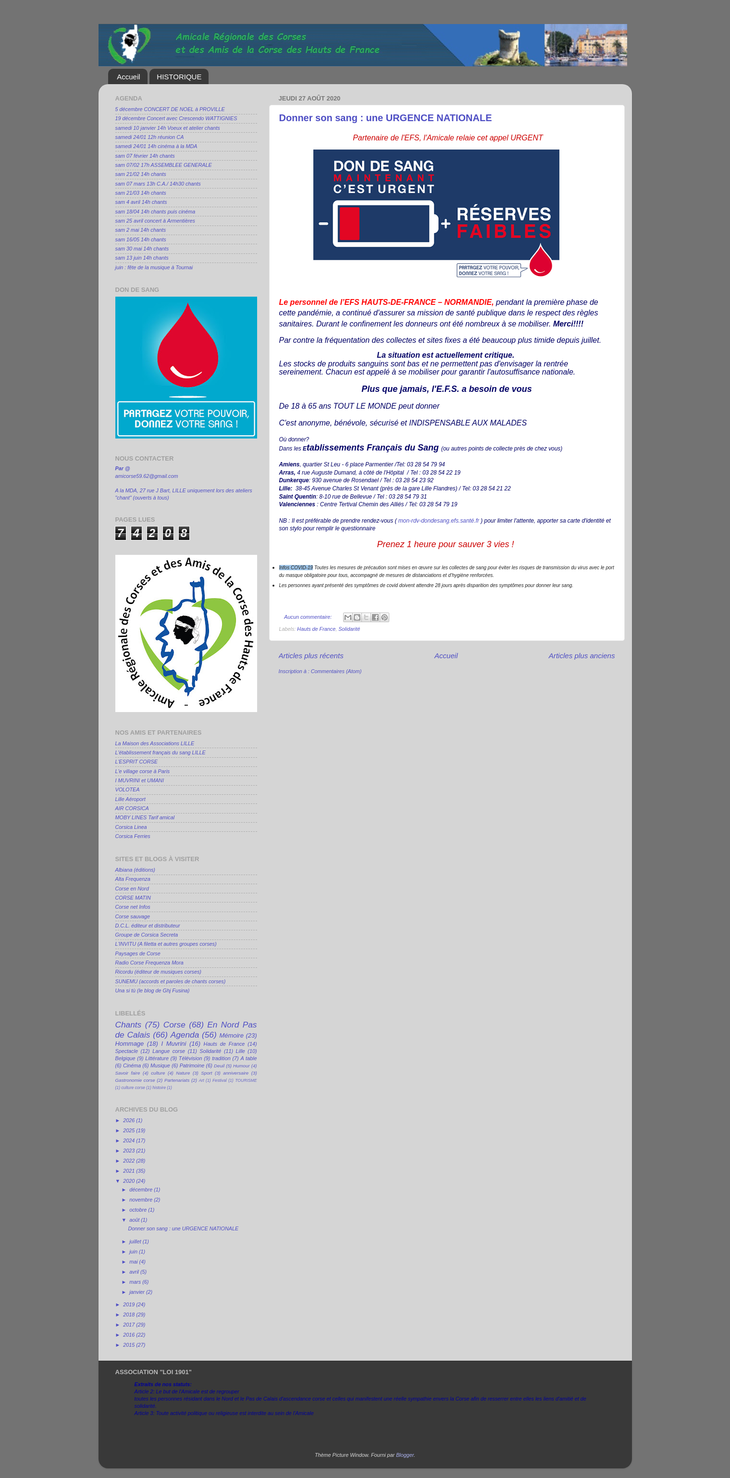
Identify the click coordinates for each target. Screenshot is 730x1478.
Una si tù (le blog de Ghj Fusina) (152, 990)
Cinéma (132, 1065)
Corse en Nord (132, 888)
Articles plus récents (311, 655)
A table (249, 1058)
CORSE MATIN (133, 898)
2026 (129, 1120)
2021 (129, 1171)
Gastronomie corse (135, 1080)
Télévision (190, 1058)
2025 (129, 1130)
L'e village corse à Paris (142, 771)
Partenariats (176, 1080)
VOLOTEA (127, 789)
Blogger (405, 1455)
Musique (160, 1065)
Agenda (185, 1035)
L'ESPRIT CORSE (136, 761)
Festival (219, 1080)
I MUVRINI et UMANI (139, 780)
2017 (129, 1325)
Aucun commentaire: (308, 617)
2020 (129, 1181)
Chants (128, 1024)
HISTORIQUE (179, 77)
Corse (174, 1024)
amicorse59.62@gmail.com (146, 476)
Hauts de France (316, 629)
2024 (129, 1140)
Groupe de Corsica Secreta (146, 935)
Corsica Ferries (132, 836)
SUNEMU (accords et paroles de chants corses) (170, 981)
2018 (129, 1314)
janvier (137, 1292)
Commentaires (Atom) (336, 671)
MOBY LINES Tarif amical (145, 817)
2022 (129, 1161)
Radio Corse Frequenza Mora (149, 962)
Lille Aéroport (130, 799)
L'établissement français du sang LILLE (160, 752)
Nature (183, 1073)
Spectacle (126, 1051)
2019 (129, 1304)
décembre (141, 1189)
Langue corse (168, 1051)
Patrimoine (192, 1065)
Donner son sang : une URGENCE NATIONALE (385, 118)
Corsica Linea (131, 827)
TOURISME (246, 1080)
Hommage (129, 1043)
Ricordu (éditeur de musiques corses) (158, 972)
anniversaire (235, 1073)
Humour (241, 1065)
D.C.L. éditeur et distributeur (147, 925)
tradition (221, 1058)
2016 (129, 1335)
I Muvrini (173, 1043)
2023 (129, 1150)
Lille (240, 1051)
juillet (136, 1241)
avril (134, 1272)
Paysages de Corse (138, 953)
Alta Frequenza (132, 879)
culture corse (133, 1087)
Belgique (125, 1058)
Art (201, 1080)
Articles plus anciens (582, 655)
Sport (206, 1073)
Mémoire (231, 1035)
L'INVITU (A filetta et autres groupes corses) (166, 944)
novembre (141, 1199)
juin (134, 1251)
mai (134, 1262)
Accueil (128, 77)
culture (158, 1073)
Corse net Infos (132, 907)
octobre (138, 1210)
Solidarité (349, 629)
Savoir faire (127, 1073)
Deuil (219, 1065)
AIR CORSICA (132, 808)
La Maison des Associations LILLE (155, 743)
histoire (159, 1087)
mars (135, 1282)
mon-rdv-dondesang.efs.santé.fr (438, 520)
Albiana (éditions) (135, 870)
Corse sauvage (132, 916)
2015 (129, 1345)
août (135, 1220)
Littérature (157, 1058)
